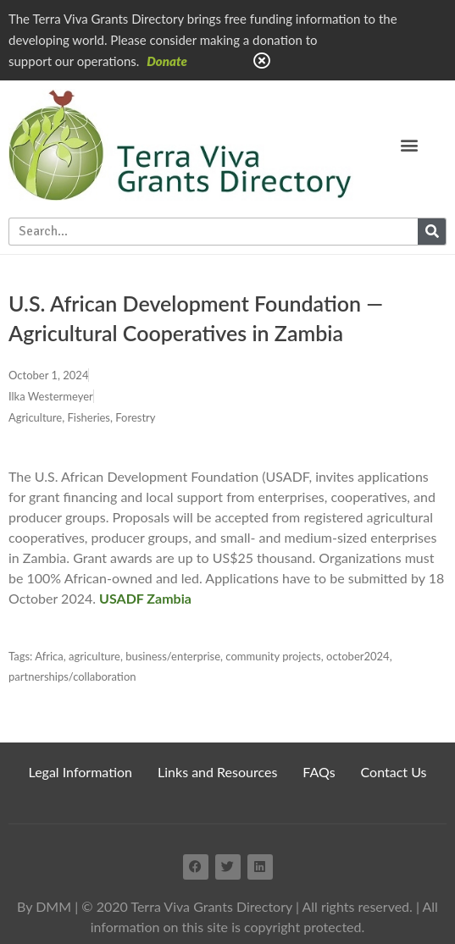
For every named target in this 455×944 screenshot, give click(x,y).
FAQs (318, 772)
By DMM (44, 906)
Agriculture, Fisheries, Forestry (81, 417)
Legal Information (81, 772)
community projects (272, 656)
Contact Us (394, 772)
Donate (167, 61)
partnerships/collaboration (72, 676)
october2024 (358, 656)
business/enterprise (172, 656)
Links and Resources (217, 772)
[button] (410, 144)
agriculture (94, 656)
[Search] (432, 231)
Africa (49, 656)
